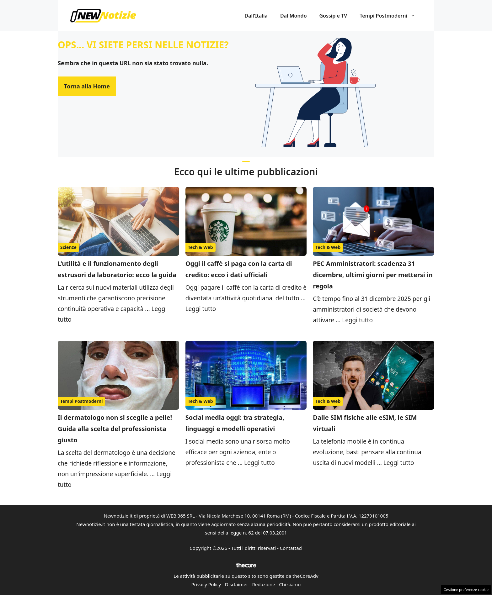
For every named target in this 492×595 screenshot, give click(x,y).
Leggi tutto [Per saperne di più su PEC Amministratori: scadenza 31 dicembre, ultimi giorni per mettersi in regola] (357, 320)
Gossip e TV (333, 15)
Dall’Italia (256, 15)
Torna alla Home (87, 86)
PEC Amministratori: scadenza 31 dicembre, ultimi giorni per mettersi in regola (373, 274)
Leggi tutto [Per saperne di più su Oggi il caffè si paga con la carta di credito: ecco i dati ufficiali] (200, 309)
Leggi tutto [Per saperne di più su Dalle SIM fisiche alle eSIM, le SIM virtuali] (398, 463)
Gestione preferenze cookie (466, 589)
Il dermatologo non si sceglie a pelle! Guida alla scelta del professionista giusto (115, 428)
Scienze (68, 247)
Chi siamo (290, 584)
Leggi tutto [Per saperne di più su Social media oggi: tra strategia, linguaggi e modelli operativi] (259, 463)
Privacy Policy (206, 584)
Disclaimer (236, 584)
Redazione (263, 584)
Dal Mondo (293, 15)
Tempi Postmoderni (391, 15)
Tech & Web (200, 247)
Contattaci (291, 548)
